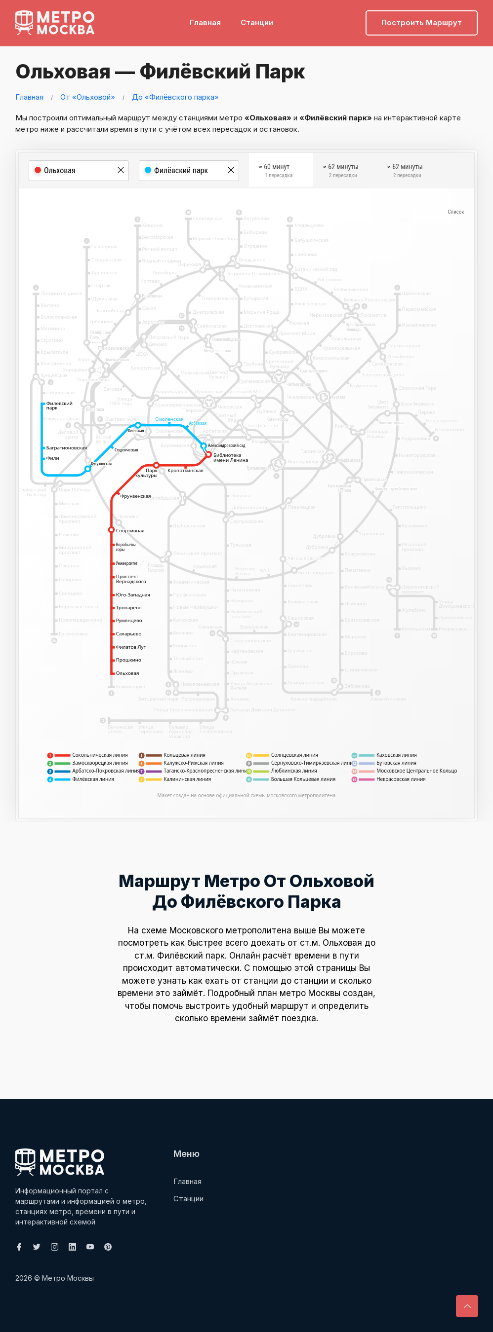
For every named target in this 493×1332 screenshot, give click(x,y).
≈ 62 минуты (341, 171)
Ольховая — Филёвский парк (159, 71)
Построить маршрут (421, 22)
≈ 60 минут (275, 171)
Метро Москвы (68, 1277)
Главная (205, 22)
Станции (257, 22)
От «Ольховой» (87, 96)
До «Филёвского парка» (175, 96)
